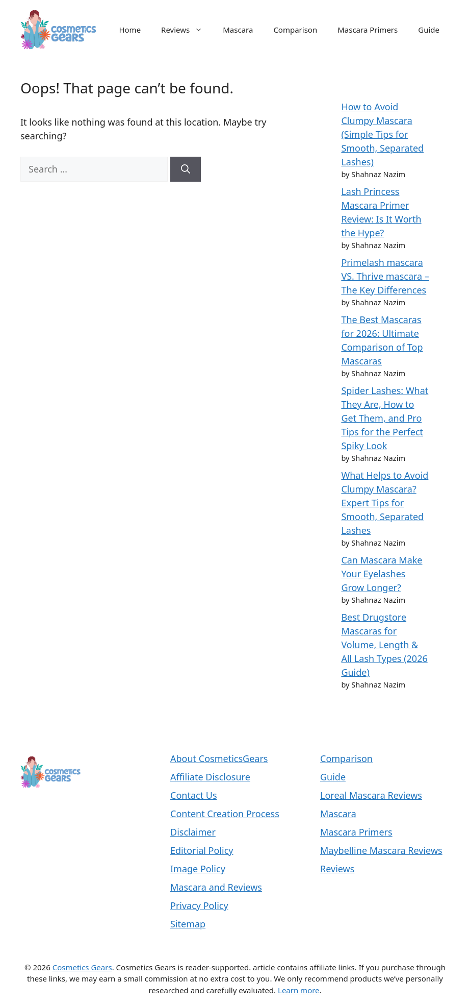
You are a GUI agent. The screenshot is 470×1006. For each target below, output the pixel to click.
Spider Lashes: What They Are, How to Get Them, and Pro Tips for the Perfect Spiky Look (384, 418)
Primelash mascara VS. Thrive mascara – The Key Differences (385, 276)
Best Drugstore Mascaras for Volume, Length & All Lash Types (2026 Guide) (384, 644)
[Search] (185, 169)
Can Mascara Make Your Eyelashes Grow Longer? (381, 574)
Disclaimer (193, 832)
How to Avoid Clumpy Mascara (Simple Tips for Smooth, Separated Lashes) (382, 134)
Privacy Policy (199, 905)
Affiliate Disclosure (210, 777)
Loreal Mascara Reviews (371, 795)
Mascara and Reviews (216, 887)
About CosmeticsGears (219, 758)
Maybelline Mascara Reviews (381, 850)
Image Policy (197, 869)
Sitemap (187, 924)
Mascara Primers (367, 29)
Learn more (299, 990)
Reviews (187, 29)
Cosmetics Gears (82, 967)
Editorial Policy (201, 850)
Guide (428, 29)
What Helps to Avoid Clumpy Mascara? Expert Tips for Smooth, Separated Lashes (384, 502)
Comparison (295, 29)
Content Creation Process (224, 813)
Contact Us (193, 795)
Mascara (238, 29)
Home (130, 29)
